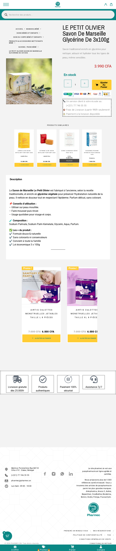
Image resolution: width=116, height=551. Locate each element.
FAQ (109, 535)
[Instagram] (53, 474)
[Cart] (111, 5)
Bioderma (92, 158)
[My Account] (105, 5)
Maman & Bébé (32, 29)
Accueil (19, 29)
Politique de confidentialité (87, 535)
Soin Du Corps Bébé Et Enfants (27, 37)
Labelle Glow (24, 156)
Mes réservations (102, 531)
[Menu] (6, 4)
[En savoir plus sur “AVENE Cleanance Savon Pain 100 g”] (69, 165)
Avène (69, 156)
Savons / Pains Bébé (27, 47)
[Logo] (58, 5)
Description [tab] (16, 179)
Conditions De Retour (100, 543)
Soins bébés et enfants (27, 33)
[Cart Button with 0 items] (7, 535)
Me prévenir (69, 161)
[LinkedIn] (71, 474)
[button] (24, 165)
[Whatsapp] (62, 474)
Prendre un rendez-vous (76, 531)
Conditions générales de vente (95, 539)
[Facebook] (45, 474)
